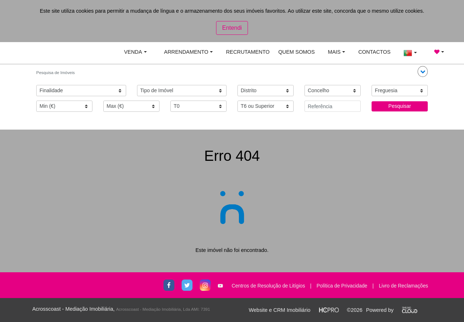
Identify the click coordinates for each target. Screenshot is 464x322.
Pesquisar (399, 106)
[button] (423, 71)
